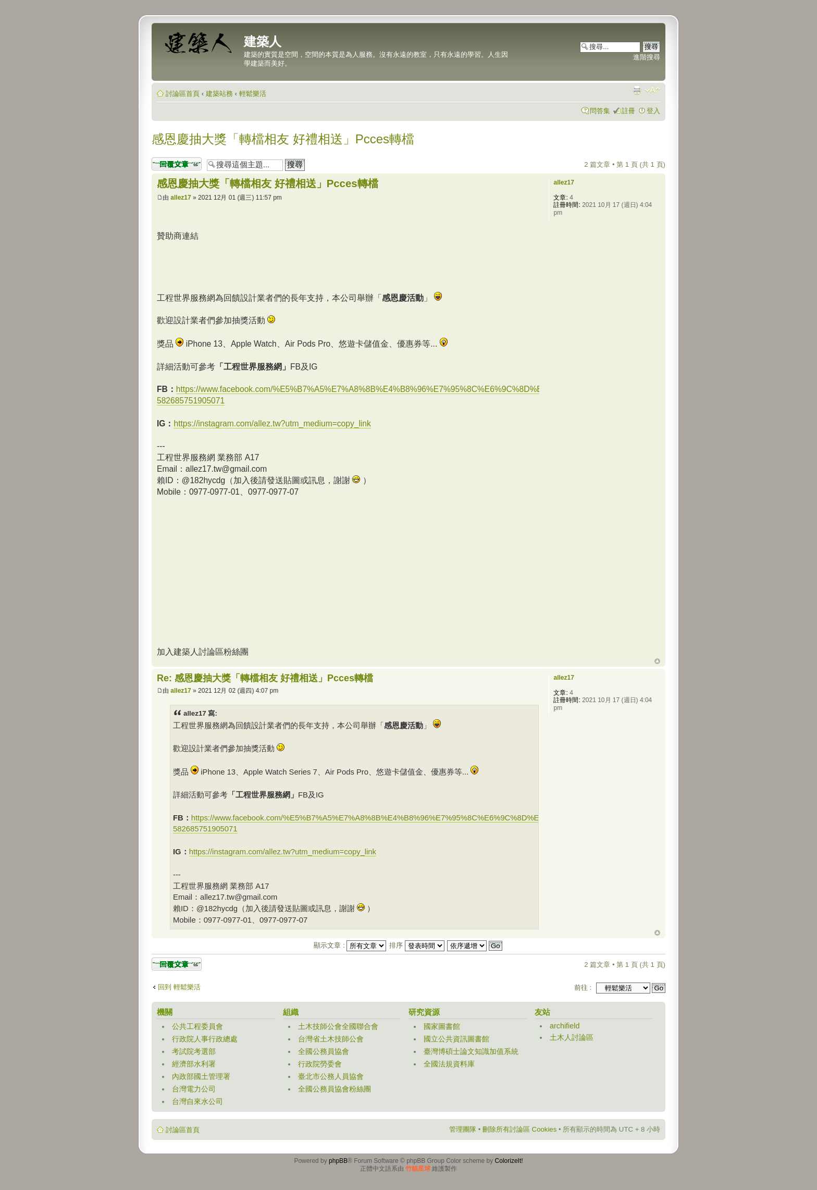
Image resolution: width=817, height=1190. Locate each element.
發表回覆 (177, 163)
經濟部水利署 (194, 1064)
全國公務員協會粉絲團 (334, 1089)
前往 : (582, 987)
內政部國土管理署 (201, 1076)
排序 (416, 945)
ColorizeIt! (509, 1160)
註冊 (628, 111)
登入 (653, 111)
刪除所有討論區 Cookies (519, 1129)
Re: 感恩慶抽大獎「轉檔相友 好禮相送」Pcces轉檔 (265, 678)
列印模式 (636, 90)
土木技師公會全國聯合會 (338, 1026)
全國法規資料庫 (449, 1064)
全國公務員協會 (323, 1051)
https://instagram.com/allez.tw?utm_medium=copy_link (272, 423)
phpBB (338, 1160)
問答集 (600, 111)
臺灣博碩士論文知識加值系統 (471, 1051)
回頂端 (657, 661)
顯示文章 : (350, 945)
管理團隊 (462, 1129)
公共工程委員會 (197, 1026)
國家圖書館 (442, 1026)
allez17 (180, 197)
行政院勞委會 (320, 1064)
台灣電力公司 (194, 1089)
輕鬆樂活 (252, 93)
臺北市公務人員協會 (331, 1076)
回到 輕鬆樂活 (179, 987)
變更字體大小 (652, 90)
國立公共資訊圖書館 (456, 1039)
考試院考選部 (194, 1051)
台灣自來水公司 (197, 1101)
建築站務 (219, 93)
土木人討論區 (571, 1037)
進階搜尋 (646, 57)
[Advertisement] (346, 265)
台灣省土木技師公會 (331, 1039)
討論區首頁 (183, 93)
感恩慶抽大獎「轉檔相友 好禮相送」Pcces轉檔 (283, 139)
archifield (565, 1026)
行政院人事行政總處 (205, 1039)
